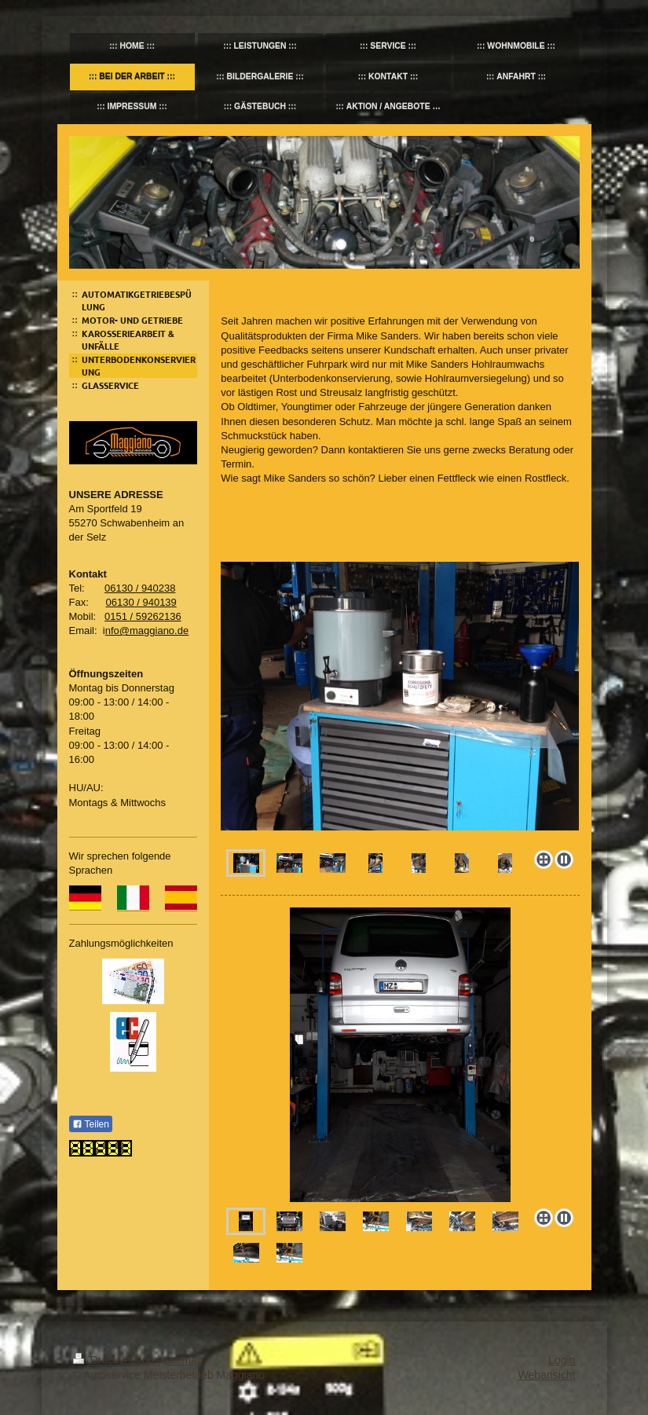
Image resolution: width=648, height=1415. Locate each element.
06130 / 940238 (139, 588)
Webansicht (547, 1375)
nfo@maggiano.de (147, 630)
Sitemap (183, 1360)
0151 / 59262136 (142, 616)
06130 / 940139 (140, 602)
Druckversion (115, 1360)
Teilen (90, 1124)
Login (561, 1360)
